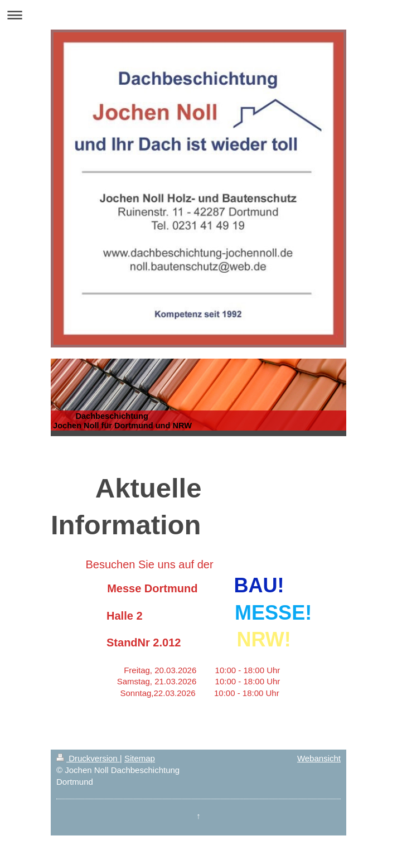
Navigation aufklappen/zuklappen (198, 15)
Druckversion (88, 758)
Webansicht (319, 758)
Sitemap (139, 758)
